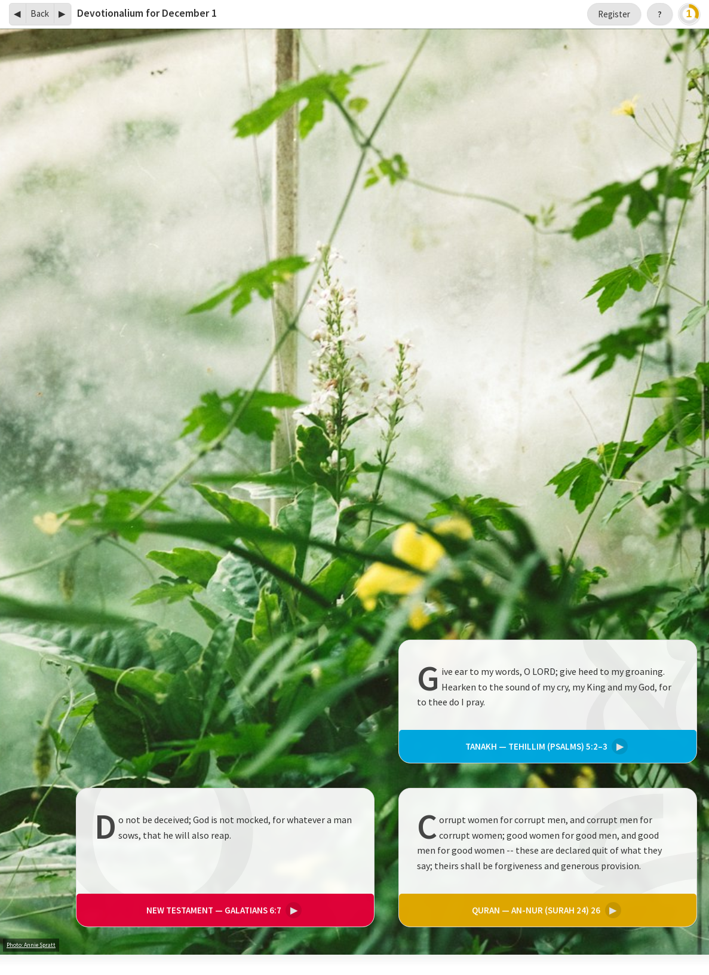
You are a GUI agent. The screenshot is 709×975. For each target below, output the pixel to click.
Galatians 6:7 (222, 910)
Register (614, 14)
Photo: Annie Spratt (31, 945)
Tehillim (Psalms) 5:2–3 (545, 747)
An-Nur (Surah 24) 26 (545, 910)
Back (39, 13)
